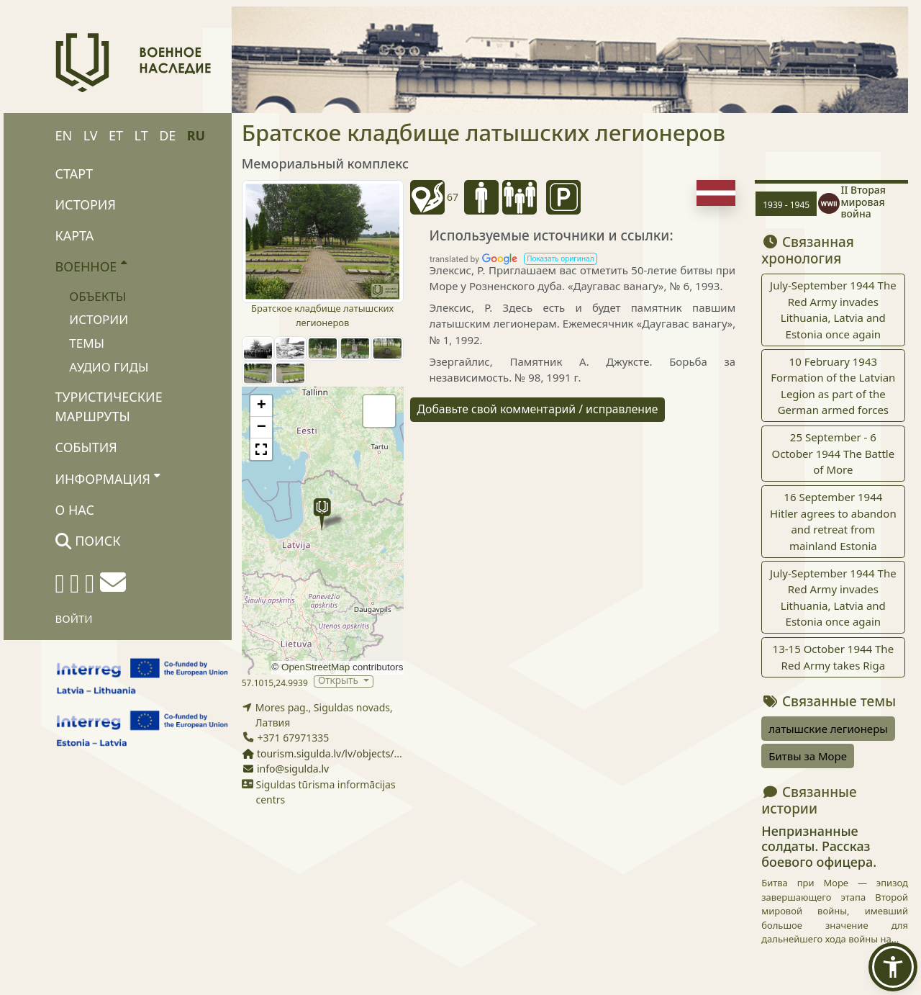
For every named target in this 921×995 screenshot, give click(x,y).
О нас (74, 509)
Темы (86, 343)
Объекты (97, 296)
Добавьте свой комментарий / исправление (537, 409)
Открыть (339, 681)
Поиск (88, 540)
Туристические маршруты (109, 406)
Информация (107, 478)
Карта (74, 235)
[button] (322, 514)
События (86, 447)
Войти (74, 618)
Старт (74, 173)
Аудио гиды (108, 367)
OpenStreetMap (315, 667)
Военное (91, 265)
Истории (98, 319)
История (85, 204)
